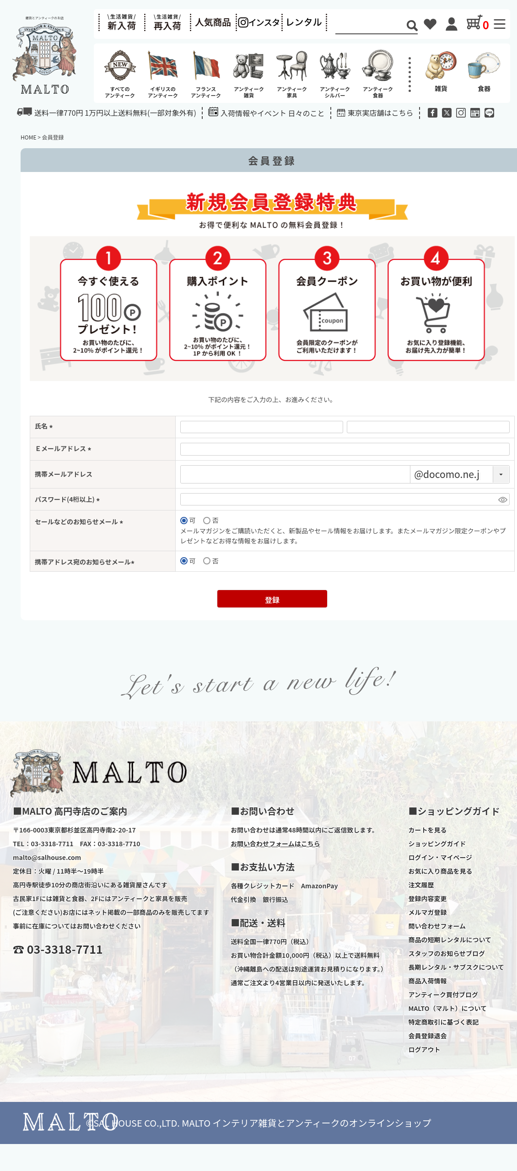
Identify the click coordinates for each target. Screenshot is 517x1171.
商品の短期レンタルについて (449, 939)
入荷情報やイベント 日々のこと (266, 112)
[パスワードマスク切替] (502, 499)
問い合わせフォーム (437, 925)
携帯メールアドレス (63, 473)
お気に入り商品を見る (440, 871)
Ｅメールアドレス (64, 448)
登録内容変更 (427, 898)
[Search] (371, 26)
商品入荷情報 (427, 980)
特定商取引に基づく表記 (443, 1021)
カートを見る (427, 829)
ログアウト (424, 1049)
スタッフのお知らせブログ (446, 953)
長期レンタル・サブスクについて (456, 967)
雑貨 (441, 70)
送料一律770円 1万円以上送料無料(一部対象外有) (106, 112)
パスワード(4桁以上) (68, 499)
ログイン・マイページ (440, 857)
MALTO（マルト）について (447, 1008)
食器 (484, 70)
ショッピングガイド (437, 843)
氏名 (45, 425)
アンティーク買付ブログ (443, 994)
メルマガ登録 (427, 912)
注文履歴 (421, 884)
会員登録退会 (427, 1035)
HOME (28, 137)
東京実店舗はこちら (381, 112)
